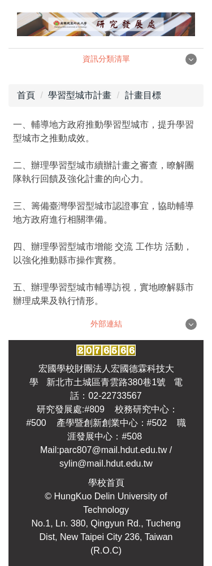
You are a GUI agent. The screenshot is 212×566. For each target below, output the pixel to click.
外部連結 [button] (106, 323)
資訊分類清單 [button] (106, 58)
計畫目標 (143, 95)
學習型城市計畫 (79, 95)
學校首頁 (106, 482)
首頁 (26, 95)
